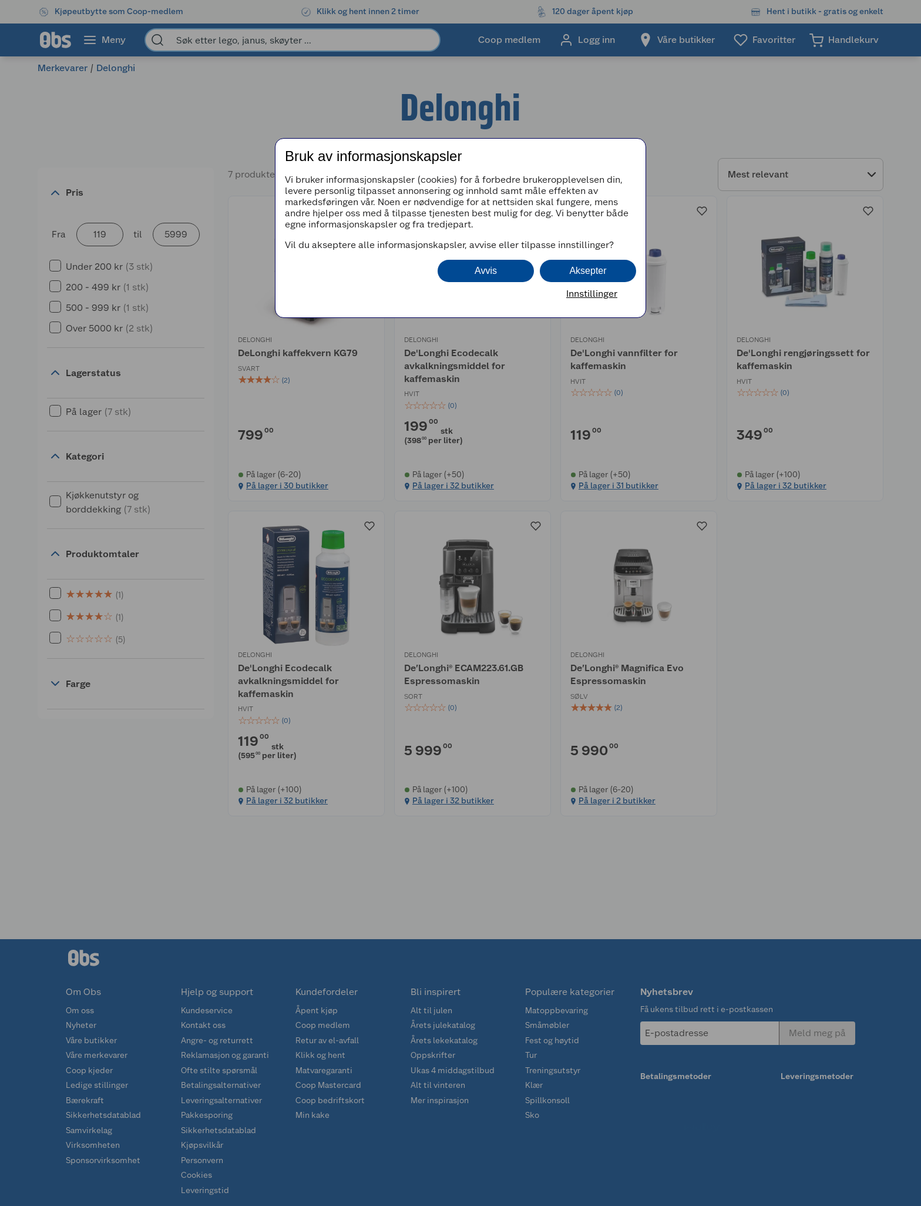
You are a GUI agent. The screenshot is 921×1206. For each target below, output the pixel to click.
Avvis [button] (486, 271)
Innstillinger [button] (591, 293)
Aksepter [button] (587, 271)
